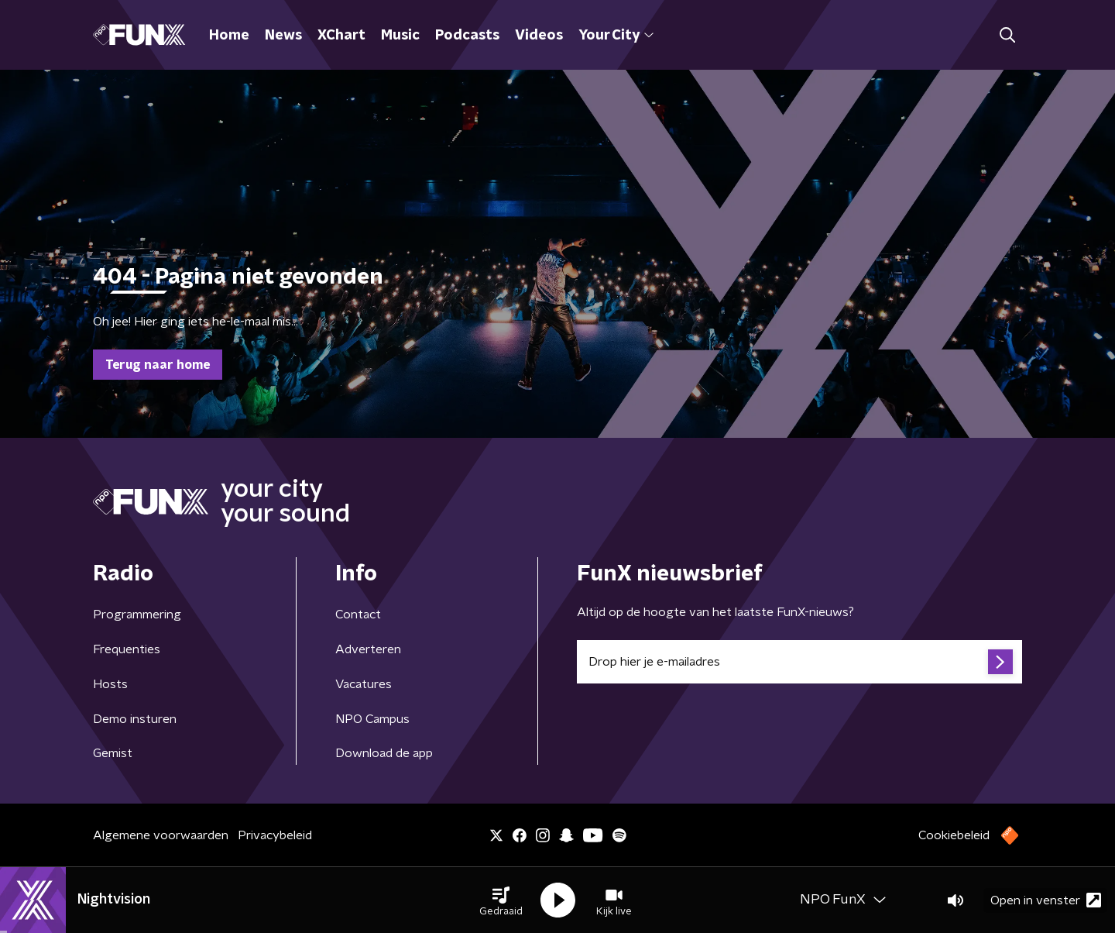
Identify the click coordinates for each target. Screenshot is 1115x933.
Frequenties (126, 649)
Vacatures (363, 684)
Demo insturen (135, 719)
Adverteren (368, 649)
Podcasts (467, 36)
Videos (539, 36)
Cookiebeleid (954, 835)
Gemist (112, 753)
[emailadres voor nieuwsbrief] (799, 661)
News (283, 36)
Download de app (384, 753)
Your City (616, 36)
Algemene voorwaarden (160, 835)
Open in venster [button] (1045, 900)
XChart (341, 36)
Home (229, 36)
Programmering (137, 614)
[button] (501, 900)
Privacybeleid (275, 835)
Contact (358, 614)
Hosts (110, 684)
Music (400, 36)
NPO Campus (372, 719)
